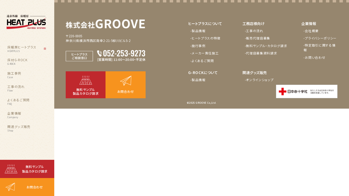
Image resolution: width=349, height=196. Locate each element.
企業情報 (14, 115)
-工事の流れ (254, 31)
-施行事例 (198, 46)
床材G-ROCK (17, 61)
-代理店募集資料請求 (261, 53)
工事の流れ (16, 88)
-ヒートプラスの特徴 (205, 38)
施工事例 (14, 75)
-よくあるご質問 (202, 61)
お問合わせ (34, 187)
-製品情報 (198, 31)
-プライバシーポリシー (320, 38)
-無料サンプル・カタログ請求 (266, 46)
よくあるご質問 (18, 101)
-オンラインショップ (259, 80)
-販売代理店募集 (257, 38)
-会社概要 (311, 31)
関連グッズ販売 (19, 128)
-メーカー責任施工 (204, 53)
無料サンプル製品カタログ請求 (34, 168)
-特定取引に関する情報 (319, 47)
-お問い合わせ (314, 57)
